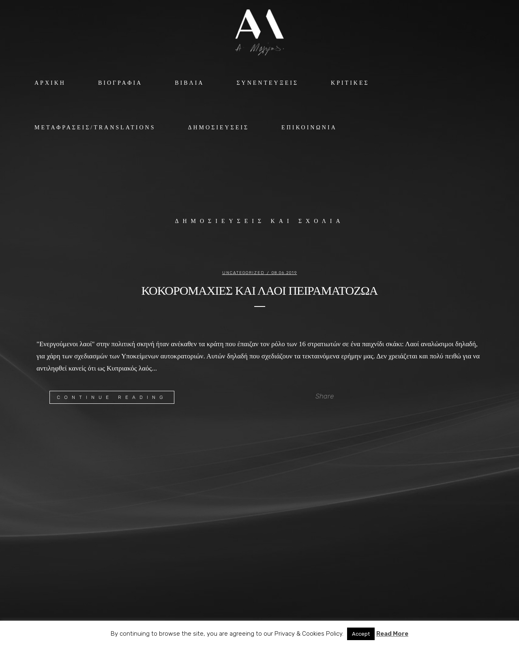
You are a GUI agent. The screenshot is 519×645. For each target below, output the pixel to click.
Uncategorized (243, 272)
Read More (392, 633)
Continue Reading (112, 397)
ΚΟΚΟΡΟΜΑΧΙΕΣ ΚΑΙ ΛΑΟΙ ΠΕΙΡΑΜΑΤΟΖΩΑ (259, 290)
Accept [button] (361, 634)
